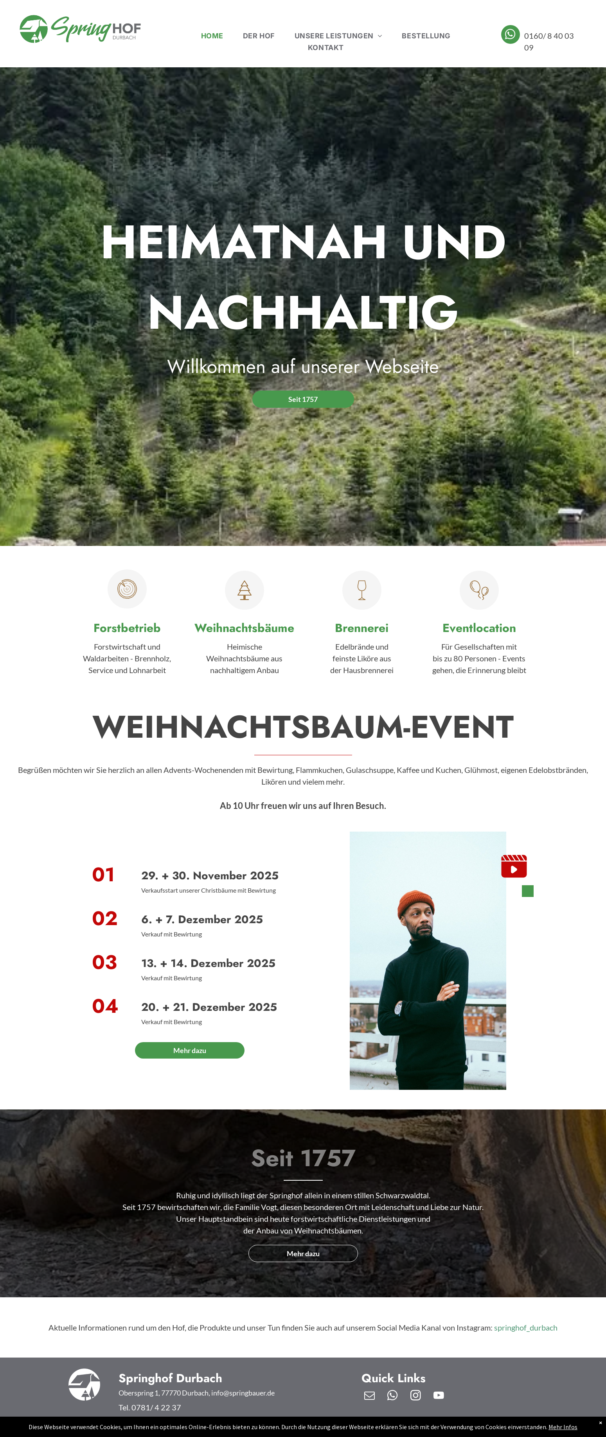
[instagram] (415, 1396)
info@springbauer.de (243, 1392)
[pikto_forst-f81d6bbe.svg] (127, 605)
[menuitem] (212, 36)
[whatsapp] (510, 35)
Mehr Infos (562, 1427)
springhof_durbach (525, 1327)
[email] (369, 1396)
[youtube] (438, 1396)
